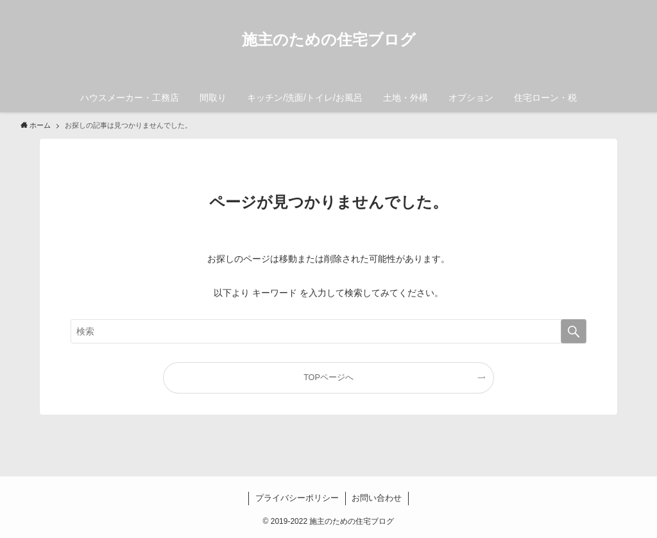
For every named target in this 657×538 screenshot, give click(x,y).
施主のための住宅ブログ (329, 40)
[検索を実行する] (573, 331)
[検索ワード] (328, 331)
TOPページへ (328, 377)
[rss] (611, 7)
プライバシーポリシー (297, 498)
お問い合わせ (377, 498)
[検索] (628, 7)
